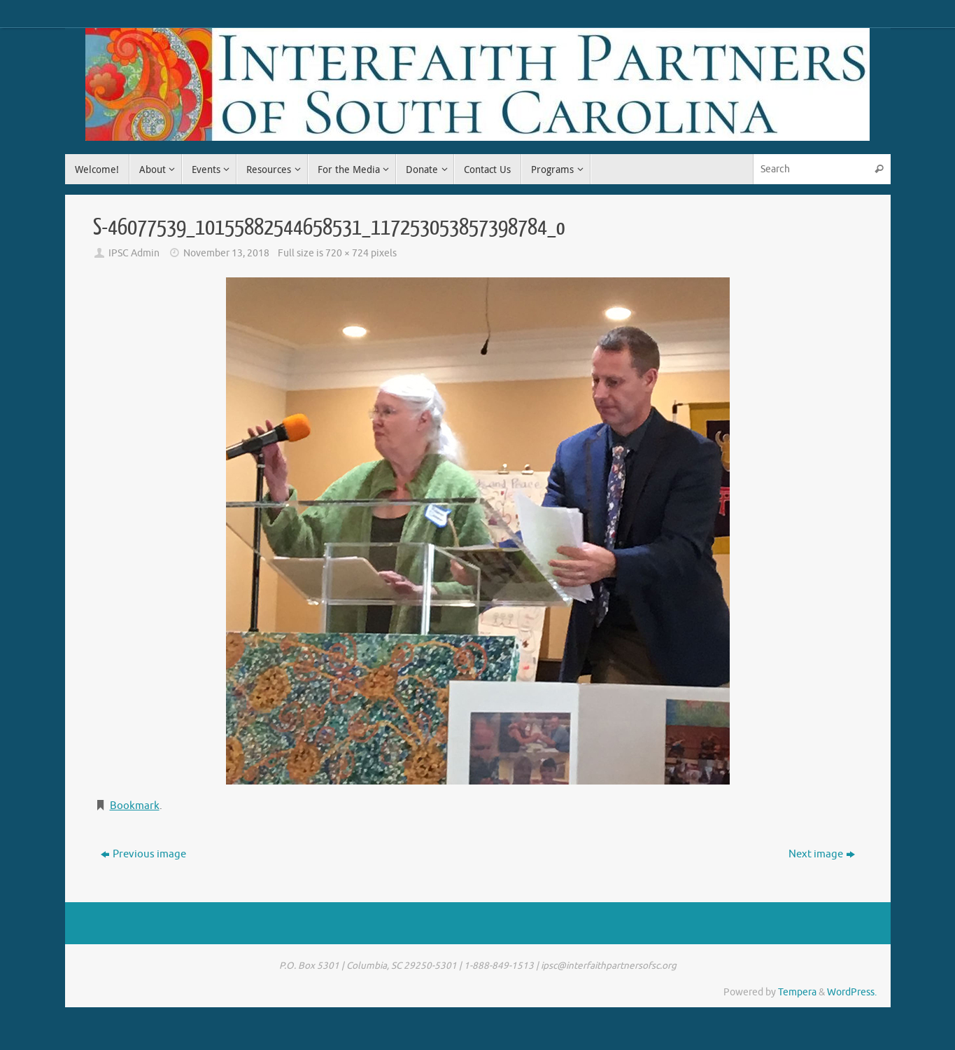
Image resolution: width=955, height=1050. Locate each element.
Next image (821, 854)
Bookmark (135, 806)
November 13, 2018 (226, 253)
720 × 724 (347, 253)
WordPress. (852, 992)
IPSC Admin (134, 253)
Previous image (143, 854)
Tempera (797, 992)
